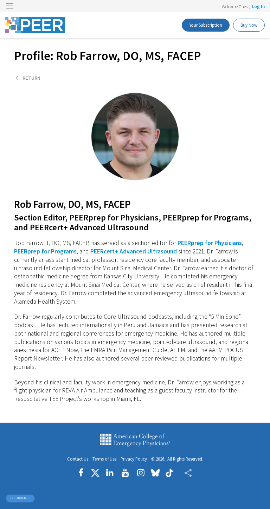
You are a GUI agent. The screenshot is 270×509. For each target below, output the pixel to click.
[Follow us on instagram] (141, 473)
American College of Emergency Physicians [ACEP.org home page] (135, 440)
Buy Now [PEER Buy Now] (248, 25)
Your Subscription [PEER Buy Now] (205, 25)
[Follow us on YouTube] (125, 473)
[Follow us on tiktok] (169, 473)
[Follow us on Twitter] (95, 473)
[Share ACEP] (185, 473)
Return (31, 78)
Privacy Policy (134, 459)
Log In (258, 6)
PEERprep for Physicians (210, 243)
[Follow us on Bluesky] (155, 473)
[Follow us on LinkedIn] (110, 473)
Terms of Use (104, 459)
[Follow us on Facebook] (82, 473)
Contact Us (77, 459)
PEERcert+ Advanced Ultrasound (133, 251)
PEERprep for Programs (45, 251)
